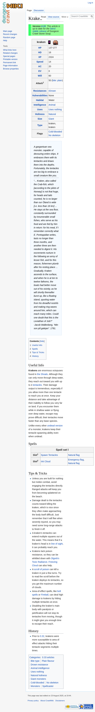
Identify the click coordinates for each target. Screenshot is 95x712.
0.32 (42, 636)
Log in (90, 3)
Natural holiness (39, 675)
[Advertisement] (79, 63)
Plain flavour (48, 661)
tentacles (37, 385)
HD (39, 52)
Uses (39, 109)
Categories (34, 657)
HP (39, 47)
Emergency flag (76, 459)
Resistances (39, 91)
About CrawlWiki (47, 701)
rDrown (52, 91)
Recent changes (10, 34)
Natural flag (74, 455)
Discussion (39, 10)
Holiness (40, 114)
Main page (7, 31)
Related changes (10, 53)
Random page (9, 37)
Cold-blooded (55, 131)
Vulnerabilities (39, 95)
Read (43, 17)
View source (53, 17)
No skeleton (54, 135)
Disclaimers (60, 701)
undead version (55, 425)
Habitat (40, 100)
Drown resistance (39, 664)
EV (39, 71)
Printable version (10, 59)
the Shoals (42, 374)
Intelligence (40, 105)
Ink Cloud (45, 461)
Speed (39, 61)
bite (54, 80)
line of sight (57, 543)
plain (59, 80)
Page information (10, 65)
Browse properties (11, 69)
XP (39, 57)
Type (39, 125)
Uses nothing (55, 109)
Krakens (32, 370)
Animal (52, 105)
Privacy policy (33, 701)
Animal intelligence (40, 668)
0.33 (43, 26)
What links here (9, 50)
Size (40, 118)
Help (5, 40)
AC (39, 66)
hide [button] (42, 341)
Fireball (44, 594)
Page (29, 10)
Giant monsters (38, 679)
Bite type (35, 661)
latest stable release (43, 29)
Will (40, 75)
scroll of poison (41, 569)
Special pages (9, 56)
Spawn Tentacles (49, 455)
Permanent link (9, 62)
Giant (51, 118)
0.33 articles (48, 657)
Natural (52, 114)
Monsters (35, 686)
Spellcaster (48, 686)
